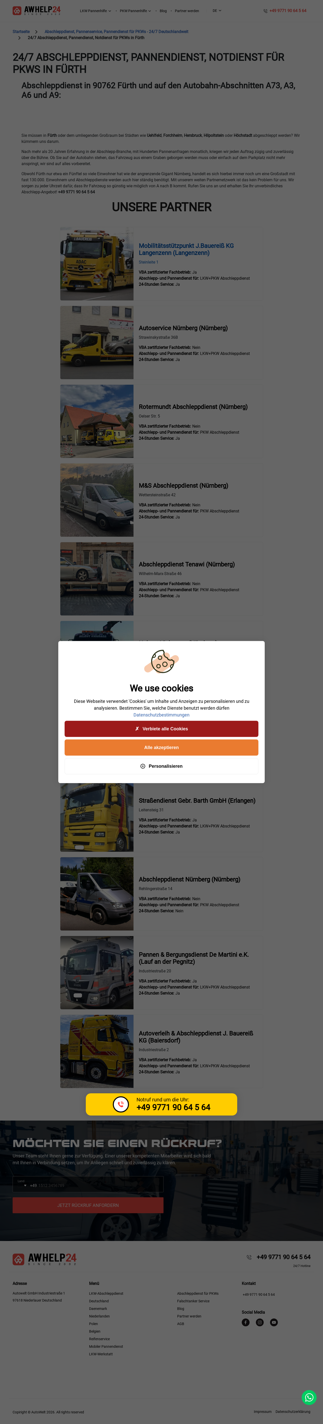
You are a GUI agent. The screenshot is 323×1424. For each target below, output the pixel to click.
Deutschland (99, 1301)
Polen (93, 1324)
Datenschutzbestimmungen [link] (161, 714)
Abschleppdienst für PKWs (198, 1293)
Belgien (94, 1331)
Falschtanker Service (193, 1301)
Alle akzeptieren (161, 747)
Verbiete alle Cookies (161, 729)
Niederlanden (99, 1316)
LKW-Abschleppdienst (106, 1293)
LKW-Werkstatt (101, 1354)
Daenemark (98, 1309)
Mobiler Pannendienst (106, 1346)
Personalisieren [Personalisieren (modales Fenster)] (161, 766)
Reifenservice (99, 1339)
